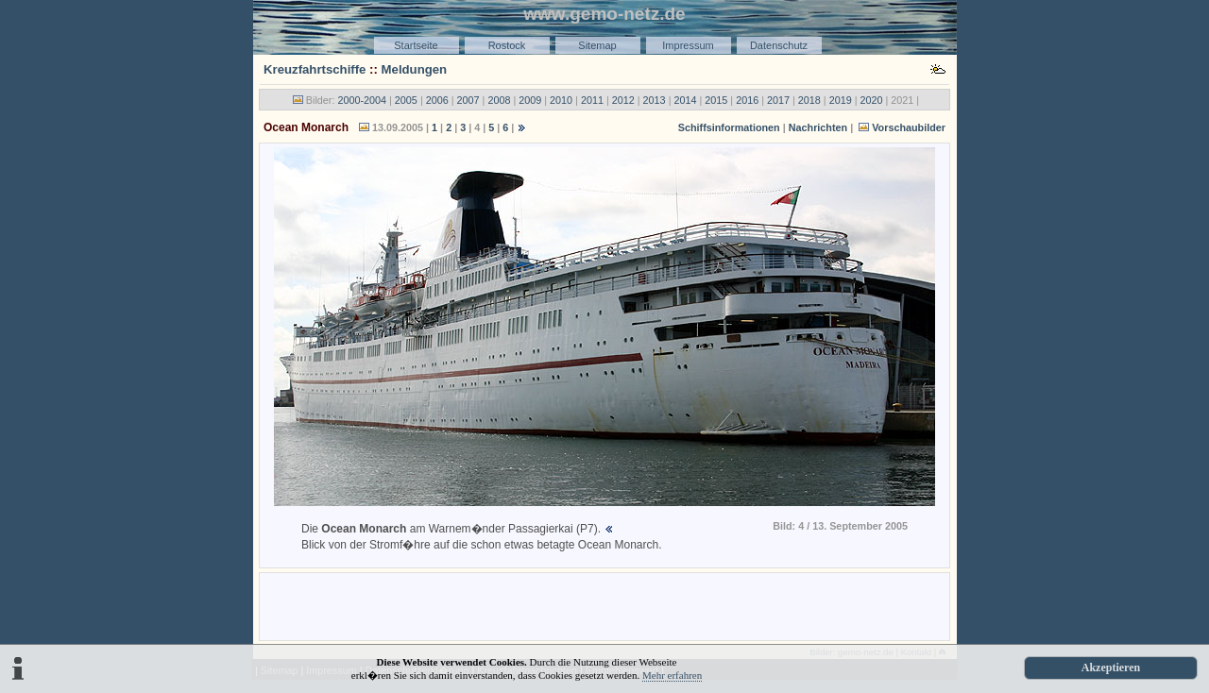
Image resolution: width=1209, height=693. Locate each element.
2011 (592, 100)
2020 (871, 100)
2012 (623, 100)
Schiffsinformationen (729, 127)
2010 (561, 100)
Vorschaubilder (908, 127)
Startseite (415, 45)
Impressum (687, 45)
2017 (778, 100)
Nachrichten (818, 127)
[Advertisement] (604, 605)
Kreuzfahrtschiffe (315, 69)
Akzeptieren (1110, 667)
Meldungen (415, 69)
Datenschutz (779, 45)
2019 (840, 100)
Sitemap (597, 45)
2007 (468, 100)
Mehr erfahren (672, 675)
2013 (654, 100)
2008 (498, 100)
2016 (747, 100)
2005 (406, 100)
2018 (809, 100)
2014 (684, 100)
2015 (716, 100)
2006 (437, 100)
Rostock (507, 45)
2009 (530, 100)
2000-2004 (361, 100)
